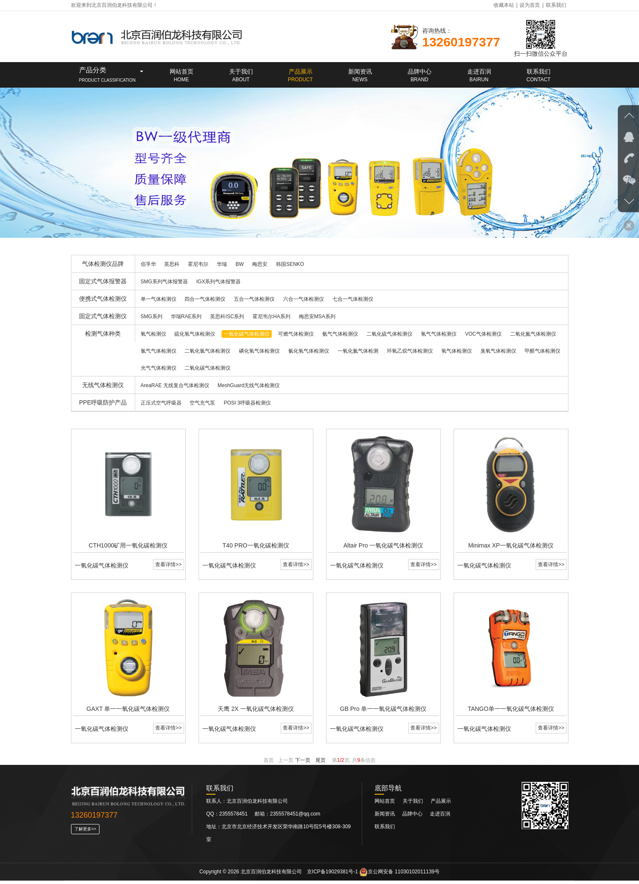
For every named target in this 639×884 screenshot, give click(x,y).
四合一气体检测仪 (205, 299)
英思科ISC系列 (227, 316)
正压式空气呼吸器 (161, 403)
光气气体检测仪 (158, 368)
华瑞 (222, 264)
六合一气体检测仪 (303, 299)
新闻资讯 (385, 817)
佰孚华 (148, 264)
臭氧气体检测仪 (498, 351)
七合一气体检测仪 (352, 299)
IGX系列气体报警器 (218, 282)
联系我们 (556, 5)
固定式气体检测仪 (103, 316)
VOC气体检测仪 (483, 334)
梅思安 (259, 264)
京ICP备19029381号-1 (332, 875)
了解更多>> (85, 832)
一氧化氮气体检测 (358, 351)
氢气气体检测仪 (439, 334)
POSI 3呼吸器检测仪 (247, 403)
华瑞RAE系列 (186, 316)
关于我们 (413, 804)
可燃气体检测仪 (296, 334)
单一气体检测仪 (158, 299)
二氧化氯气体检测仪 (207, 351)
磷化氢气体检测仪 (259, 351)
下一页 (302, 764)
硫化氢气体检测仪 (194, 334)
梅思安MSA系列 (317, 316)
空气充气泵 (202, 403)
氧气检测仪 (153, 334)
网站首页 (385, 804)
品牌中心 (413, 817)
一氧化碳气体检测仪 (247, 334)
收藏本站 (504, 5)
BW (240, 264)
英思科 (171, 264)
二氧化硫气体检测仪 (389, 334)
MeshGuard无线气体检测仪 (249, 385)
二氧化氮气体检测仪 (533, 334)
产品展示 (441, 804)
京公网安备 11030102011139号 (399, 875)
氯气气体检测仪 (158, 351)
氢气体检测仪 (456, 351)
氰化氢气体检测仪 (308, 351)
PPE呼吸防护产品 (103, 402)
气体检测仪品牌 (103, 263)
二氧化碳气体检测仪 (207, 368)
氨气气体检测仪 (340, 334)
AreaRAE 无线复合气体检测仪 (175, 385)
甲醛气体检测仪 (542, 351)
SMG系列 (151, 316)
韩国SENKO (290, 264)
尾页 (320, 764)
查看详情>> (168, 566)
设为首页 (530, 5)
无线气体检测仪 (103, 385)
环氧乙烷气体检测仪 (410, 351)
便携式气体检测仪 (103, 298)
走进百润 (440, 817)
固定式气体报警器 (103, 281)
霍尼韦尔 (198, 264)
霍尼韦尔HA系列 (271, 316)
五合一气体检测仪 (254, 299)
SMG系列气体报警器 (164, 282)
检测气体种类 (103, 333)
